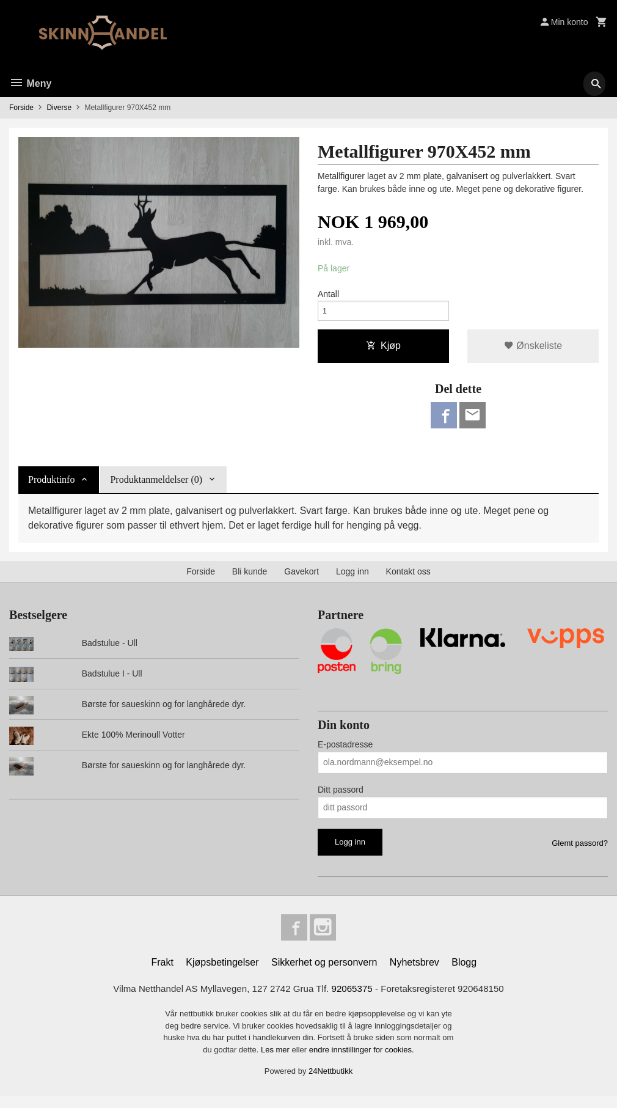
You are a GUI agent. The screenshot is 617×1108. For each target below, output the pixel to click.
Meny (30, 83)
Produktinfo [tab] (51, 487)
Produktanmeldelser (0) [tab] (156, 487)
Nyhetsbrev (414, 973)
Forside (21, 107)
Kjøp (383, 350)
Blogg (463, 973)
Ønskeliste (533, 350)
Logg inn (352, 579)
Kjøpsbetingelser (222, 973)
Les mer (276, 1061)
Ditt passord (340, 797)
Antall (328, 295)
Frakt (162, 973)
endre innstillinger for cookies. (361, 1061)
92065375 (354, 1000)
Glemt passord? (580, 851)
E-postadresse (345, 752)
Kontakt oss (408, 579)
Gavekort (301, 579)
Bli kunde (250, 579)
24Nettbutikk (330, 1083)
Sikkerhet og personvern (324, 973)
